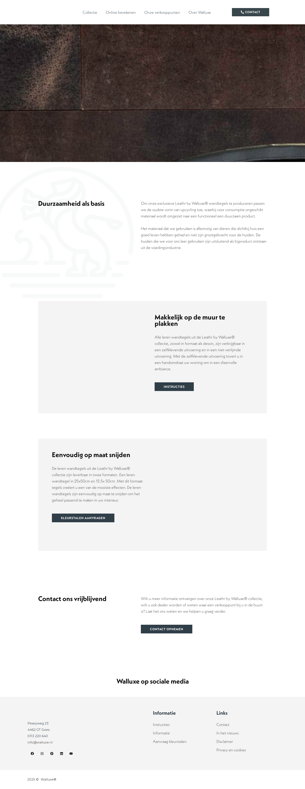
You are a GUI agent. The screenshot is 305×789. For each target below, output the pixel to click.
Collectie (90, 12)
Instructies (161, 724)
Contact (222, 724)
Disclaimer (224, 741)
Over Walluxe (200, 12)
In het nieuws (227, 732)
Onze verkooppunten (162, 12)
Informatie (161, 732)
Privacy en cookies (231, 749)
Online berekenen (121, 12)
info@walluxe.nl (40, 742)
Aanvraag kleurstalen (170, 741)
